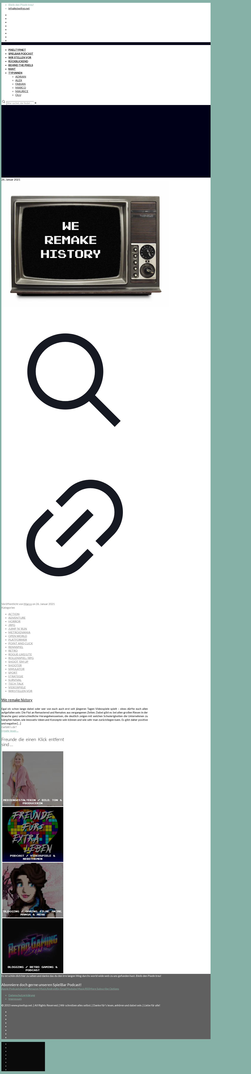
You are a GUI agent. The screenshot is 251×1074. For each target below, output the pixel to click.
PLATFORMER (17, 639)
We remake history (16, 700)
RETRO (13, 650)
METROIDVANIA (19, 632)
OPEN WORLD (17, 636)
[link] (35, 102)
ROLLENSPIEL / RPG (21, 658)
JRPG (11, 625)
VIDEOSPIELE (17, 687)
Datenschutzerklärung (21, 995)
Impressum (15, 998)
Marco (28, 603)
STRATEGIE (15, 676)
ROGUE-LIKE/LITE (20, 654)
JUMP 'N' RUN (17, 628)
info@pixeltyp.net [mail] (19, 8)
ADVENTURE (16, 617)
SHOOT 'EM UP (18, 661)
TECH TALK (16, 683)
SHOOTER (15, 665)
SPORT (12, 672)
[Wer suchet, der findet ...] (20, 103)
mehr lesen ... (10, 730)
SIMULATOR (16, 669)
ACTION (14, 614)
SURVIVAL (14, 680)
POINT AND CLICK (20, 643)
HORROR (14, 621)
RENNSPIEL (15, 647)
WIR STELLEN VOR (20, 691)
